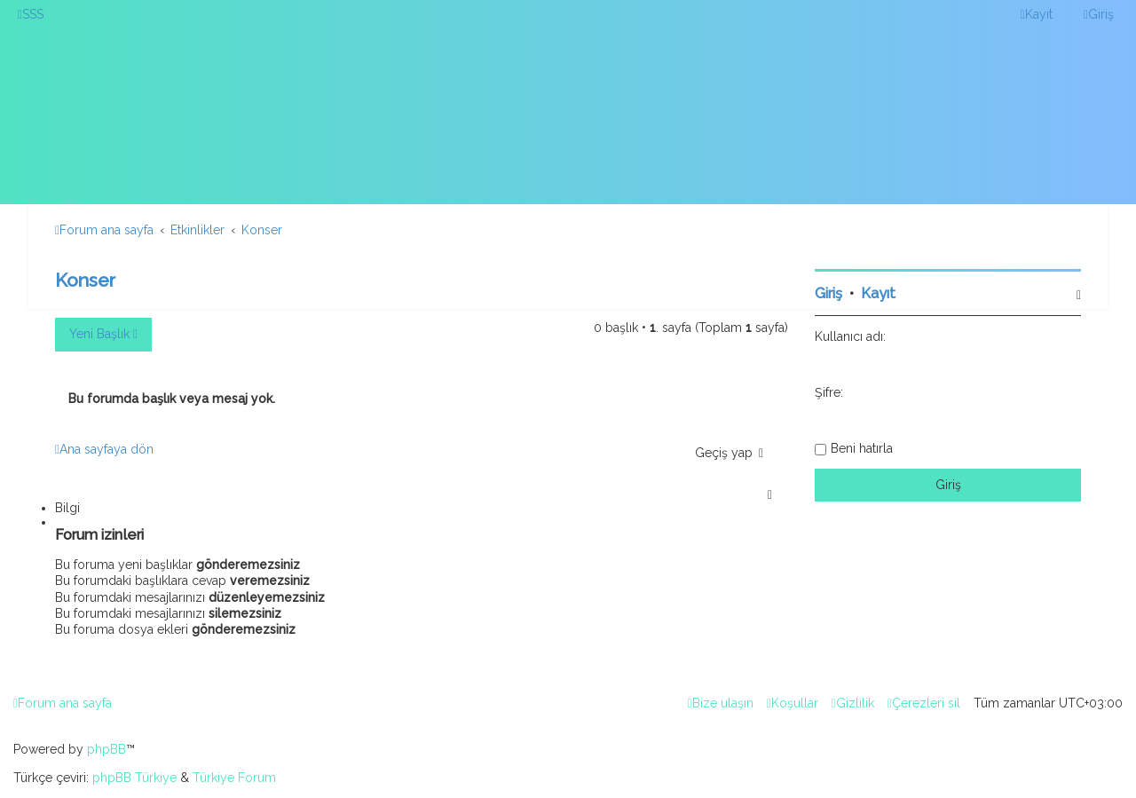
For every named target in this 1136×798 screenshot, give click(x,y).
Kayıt (878, 293)
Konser (85, 280)
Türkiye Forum (234, 777)
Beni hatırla (862, 448)
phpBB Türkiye (134, 777)
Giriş (828, 293)
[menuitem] (30, 14)
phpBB (106, 749)
